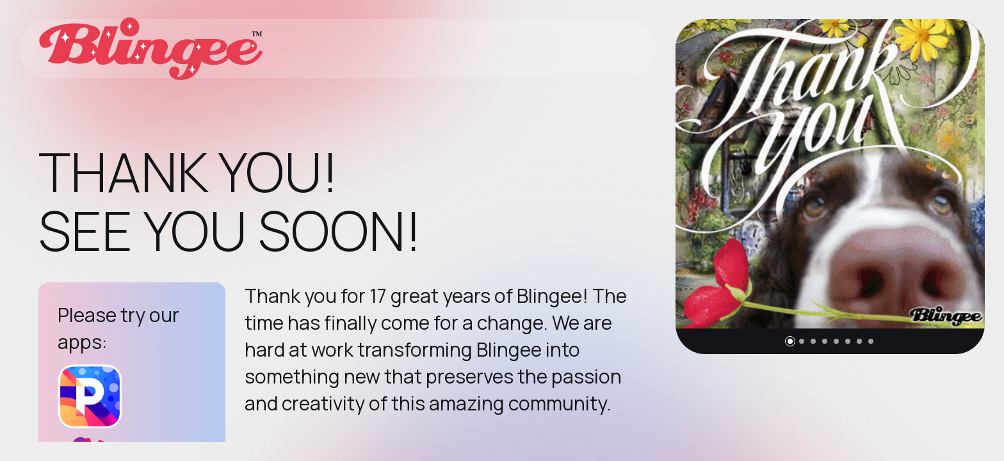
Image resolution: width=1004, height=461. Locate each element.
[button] (790, 341)
